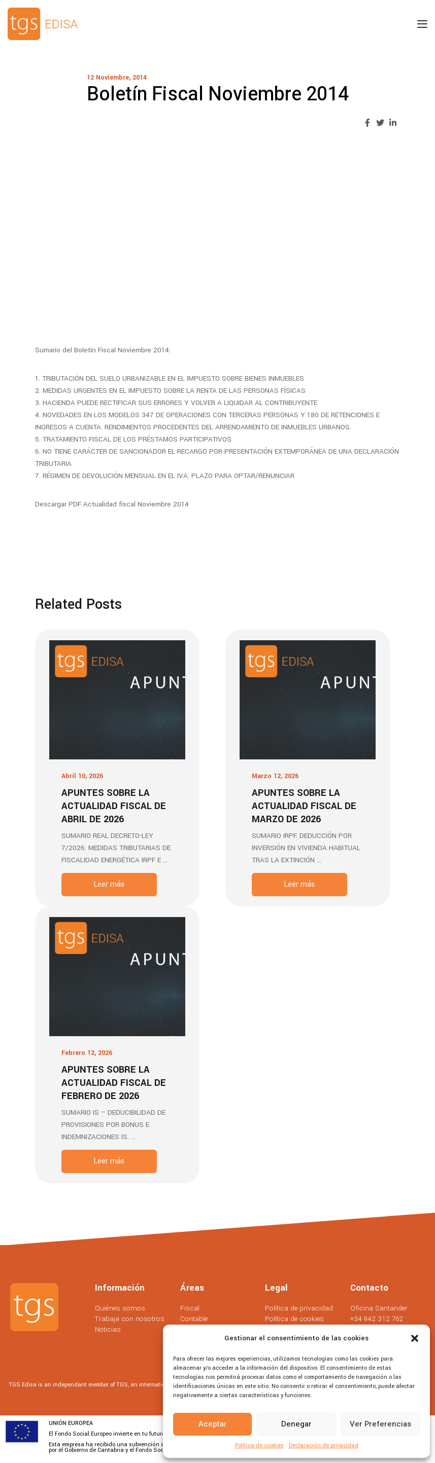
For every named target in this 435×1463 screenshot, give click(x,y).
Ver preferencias (380, 1424)
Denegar (296, 1424)
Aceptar (212, 1424)
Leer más (108, 884)
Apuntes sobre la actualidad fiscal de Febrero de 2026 (113, 1083)
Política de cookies (259, 1445)
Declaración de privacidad (323, 1445)
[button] (415, 1338)
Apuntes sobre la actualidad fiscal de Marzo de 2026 (304, 806)
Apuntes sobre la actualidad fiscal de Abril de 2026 (113, 806)
